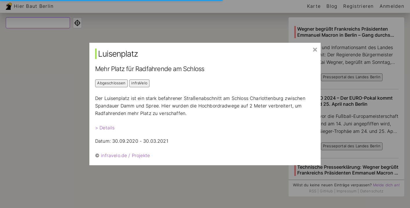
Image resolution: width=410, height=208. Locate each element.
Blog (331, 6)
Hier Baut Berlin (33, 6)
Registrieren (358, 6)
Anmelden (392, 6)
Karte (314, 6)
